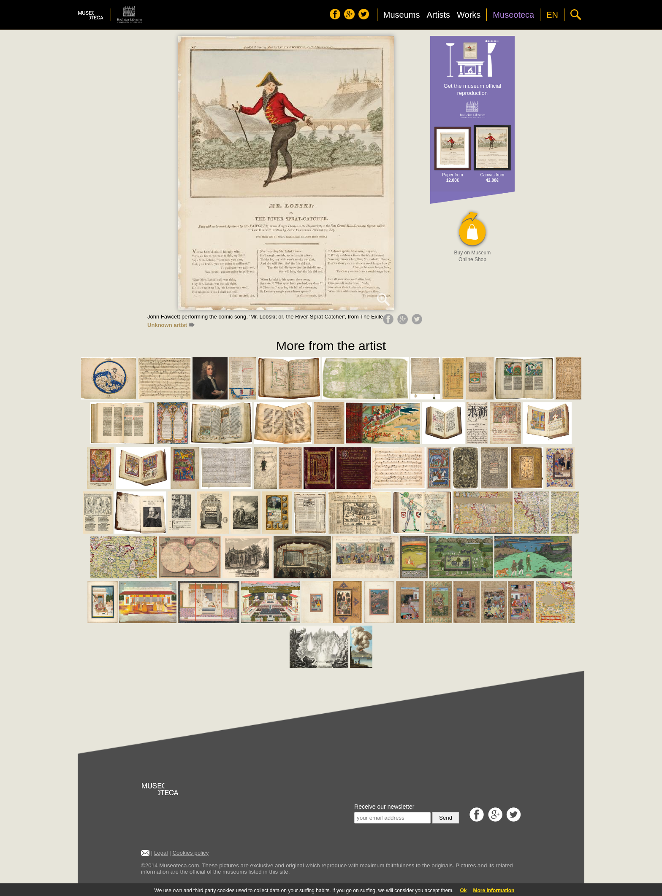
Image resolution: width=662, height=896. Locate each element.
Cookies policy (190, 853)
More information (493, 890)
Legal (161, 853)
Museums (401, 14)
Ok (463, 890)
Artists (438, 14)
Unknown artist (171, 325)
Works (468, 14)
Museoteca (513, 14)
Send (445, 818)
